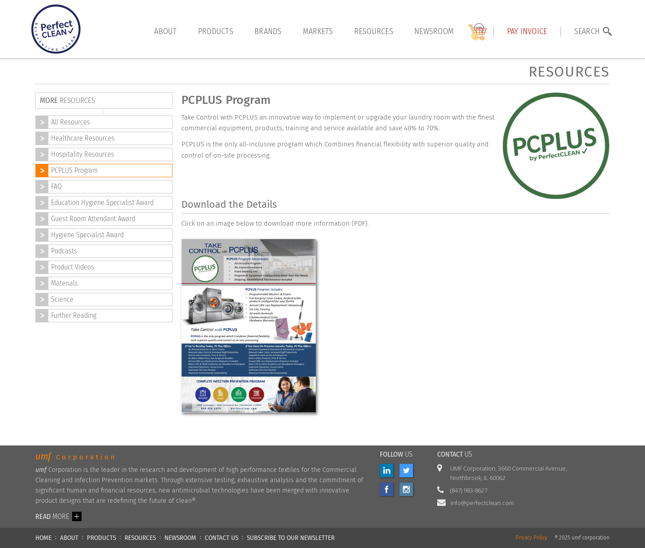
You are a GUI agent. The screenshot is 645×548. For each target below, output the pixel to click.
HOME (43, 538)
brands (268, 31)
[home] (56, 29)
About (165, 31)
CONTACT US (221, 538)
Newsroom (434, 31)
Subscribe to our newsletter (291, 538)
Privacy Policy (531, 538)
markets (318, 31)
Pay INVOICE (527, 31)
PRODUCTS (101, 538)
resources (373, 31)
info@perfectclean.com (482, 503)
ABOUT (69, 538)
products (215, 31)
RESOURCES (140, 538)
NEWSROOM (180, 538)
